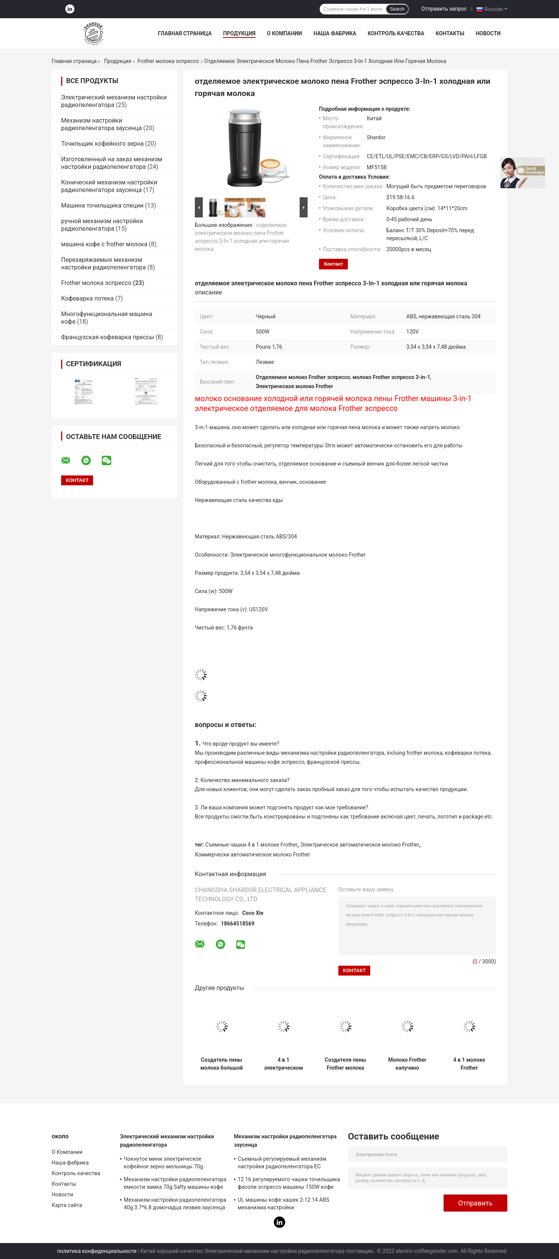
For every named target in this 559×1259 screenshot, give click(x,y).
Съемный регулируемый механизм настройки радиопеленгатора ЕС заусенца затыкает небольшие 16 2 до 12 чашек (286, 1164)
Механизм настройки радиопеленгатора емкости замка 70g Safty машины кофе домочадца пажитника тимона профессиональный (175, 1184)
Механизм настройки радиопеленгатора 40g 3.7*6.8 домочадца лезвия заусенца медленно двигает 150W (175, 1205)
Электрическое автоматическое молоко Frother (359, 845)
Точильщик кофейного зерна (102, 143)
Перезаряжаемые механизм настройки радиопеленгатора (103, 263)
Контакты (450, 33)
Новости (488, 33)
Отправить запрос (444, 9)
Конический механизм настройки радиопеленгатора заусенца (109, 186)
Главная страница (185, 33)
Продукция (239, 33)
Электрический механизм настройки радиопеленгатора (114, 101)
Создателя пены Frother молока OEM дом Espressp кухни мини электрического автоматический (345, 1064)
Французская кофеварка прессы (107, 337)
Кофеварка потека (87, 298)
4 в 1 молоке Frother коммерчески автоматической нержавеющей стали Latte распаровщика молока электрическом (469, 1064)
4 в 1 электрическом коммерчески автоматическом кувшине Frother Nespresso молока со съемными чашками (283, 1064)
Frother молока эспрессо (168, 61)
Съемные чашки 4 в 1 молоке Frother (251, 845)
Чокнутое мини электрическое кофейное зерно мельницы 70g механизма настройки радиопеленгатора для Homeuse (165, 1164)
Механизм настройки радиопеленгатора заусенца (101, 124)
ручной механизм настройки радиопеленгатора (102, 224)
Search (397, 9)
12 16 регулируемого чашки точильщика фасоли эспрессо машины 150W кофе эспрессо (289, 1184)
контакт (333, 264)
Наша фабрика (334, 33)
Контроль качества (396, 33)
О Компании (284, 33)
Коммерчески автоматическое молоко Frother (252, 854)
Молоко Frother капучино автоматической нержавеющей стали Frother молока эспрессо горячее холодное (407, 1064)
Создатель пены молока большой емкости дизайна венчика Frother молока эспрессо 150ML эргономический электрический (221, 1064)
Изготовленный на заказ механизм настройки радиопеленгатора (111, 163)
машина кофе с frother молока (104, 244)
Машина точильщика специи (102, 205)
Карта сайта (67, 1205)
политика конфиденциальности (97, 1251)
